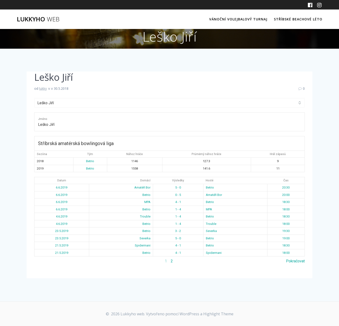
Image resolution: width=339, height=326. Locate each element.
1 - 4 (178, 209)
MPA (147, 202)
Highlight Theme (218, 314)
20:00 (286, 195)
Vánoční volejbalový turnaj (238, 19)
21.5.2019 (61, 245)
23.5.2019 (61, 231)
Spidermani (142, 245)
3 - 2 (178, 231)
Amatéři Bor (142, 187)
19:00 (286, 238)
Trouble (145, 216)
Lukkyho (38, 19)
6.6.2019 (61, 187)
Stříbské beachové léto (298, 19)
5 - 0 (178, 187)
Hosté (209, 180)
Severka (211, 231)
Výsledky (178, 180)
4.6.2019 (61, 216)
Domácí (145, 180)
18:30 (286, 202)
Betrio (90, 161)
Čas (286, 180)
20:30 (286, 187)
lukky (43, 88)
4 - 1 (178, 202)
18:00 (286, 209)
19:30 (286, 231)
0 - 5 (178, 195)
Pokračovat (295, 261)
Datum (61, 180)
